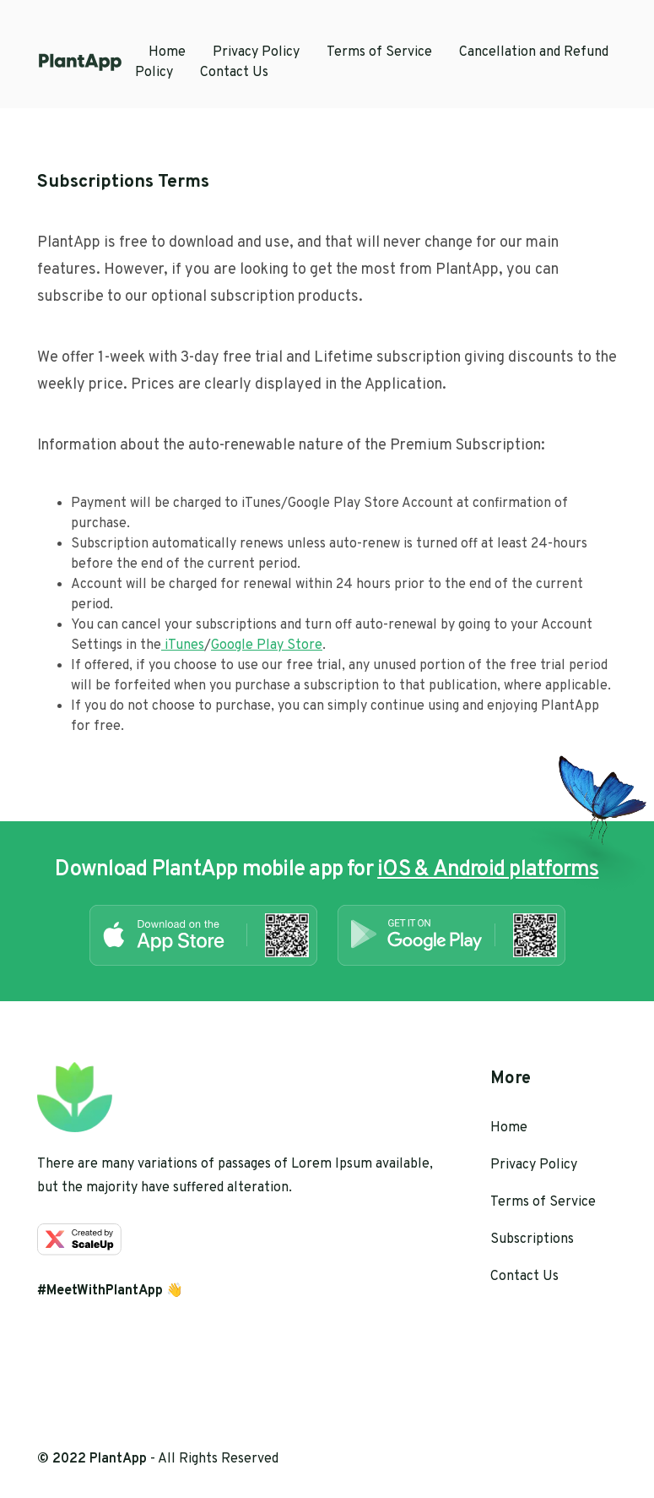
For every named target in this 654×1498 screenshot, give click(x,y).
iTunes (182, 645)
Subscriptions (532, 1239)
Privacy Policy (256, 52)
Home (167, 52)
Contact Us (234, 72)
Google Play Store (266, 645)
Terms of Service (379, 52)
